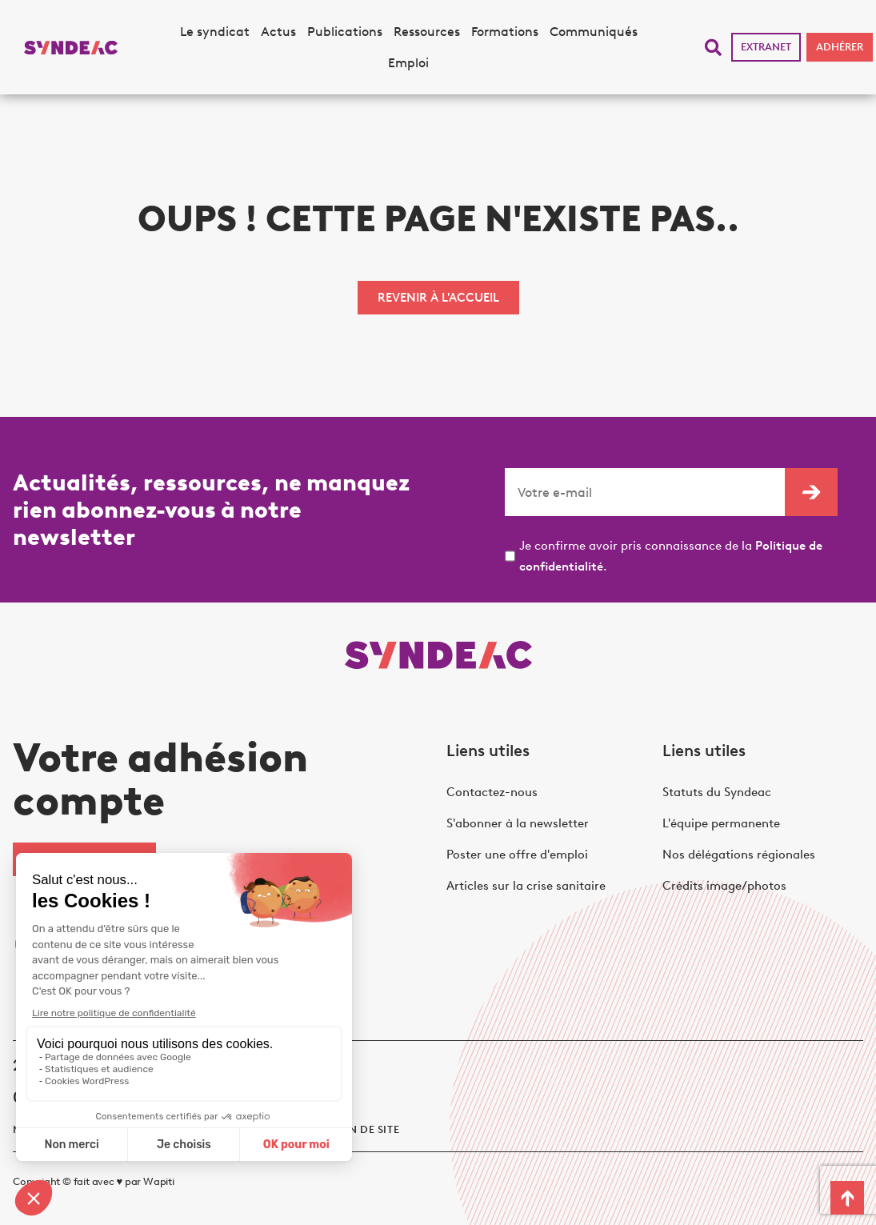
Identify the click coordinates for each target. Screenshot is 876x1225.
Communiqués (594, 31)
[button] (713, 48)
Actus (278, 31)
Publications (344, 31)
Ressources (427, 31)
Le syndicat (215, 31)
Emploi (408, 62)
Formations (504, 31)
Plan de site (364, 1129)
